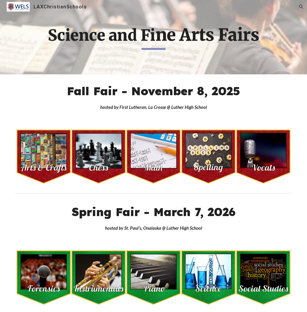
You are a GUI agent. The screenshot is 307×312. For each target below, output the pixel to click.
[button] (301, 6)
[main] (153, 37)
